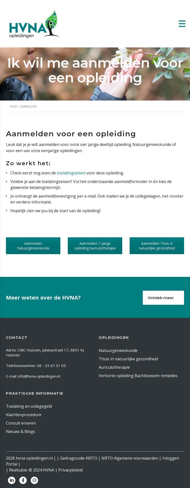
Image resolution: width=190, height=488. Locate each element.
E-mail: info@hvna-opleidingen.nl (33, 376)
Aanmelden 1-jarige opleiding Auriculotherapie (95, 245)
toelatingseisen (71, 173)
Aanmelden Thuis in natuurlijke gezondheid (157, 245)
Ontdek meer (166, 298)
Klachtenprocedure (23, 414)
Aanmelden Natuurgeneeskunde (33, 245)
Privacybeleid (70, 470)
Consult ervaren (21, 423)
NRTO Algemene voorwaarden (129, 458)
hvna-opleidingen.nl (34, 458)
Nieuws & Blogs (20, 431)
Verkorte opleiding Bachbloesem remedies (138, 375)
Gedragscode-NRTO (78, 458)
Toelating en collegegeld (29, 406)
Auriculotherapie (114, 367)
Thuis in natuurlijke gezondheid (128, 359)
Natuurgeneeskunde (118, 350)
